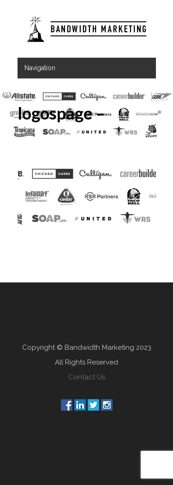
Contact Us (86, 377)
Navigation (39, 68)
